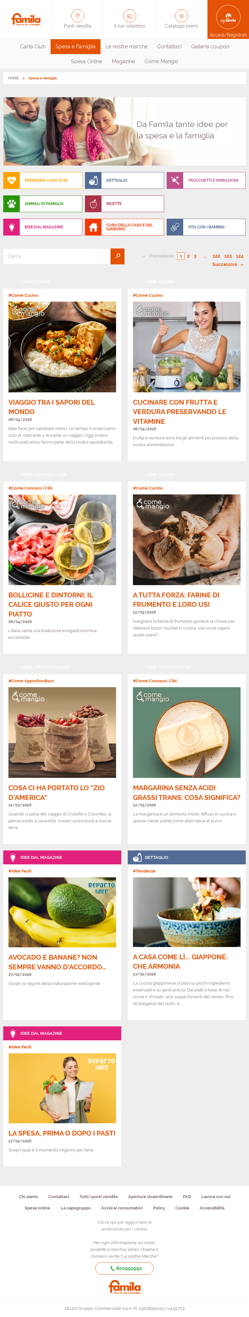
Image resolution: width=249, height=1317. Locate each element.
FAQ (187, 1196)
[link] (62, 368)
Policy (159, 1208)
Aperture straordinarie (150, 1196)
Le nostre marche (126, 46)
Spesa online (37, 1208)
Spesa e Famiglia (75, 46)
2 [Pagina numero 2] (188, 256)
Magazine (123, 61)
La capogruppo (76, 1208)
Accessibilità (212, 1208)
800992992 (125, 1268)
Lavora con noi (216, 1196)
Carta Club (33, 46)
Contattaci (169, 46)
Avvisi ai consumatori (122, 1208)
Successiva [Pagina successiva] (226, 264)
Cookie (182, 1208)
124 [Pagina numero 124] (239, 256)
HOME (13, 78)
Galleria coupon (210, 46)
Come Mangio (161, 61)
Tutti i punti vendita (98, 1196)
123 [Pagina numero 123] (228, 256)
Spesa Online (86, 61)
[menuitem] (33, 46)
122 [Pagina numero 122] (216, 256)
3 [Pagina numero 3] (195, 256)
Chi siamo (28, 1196)
